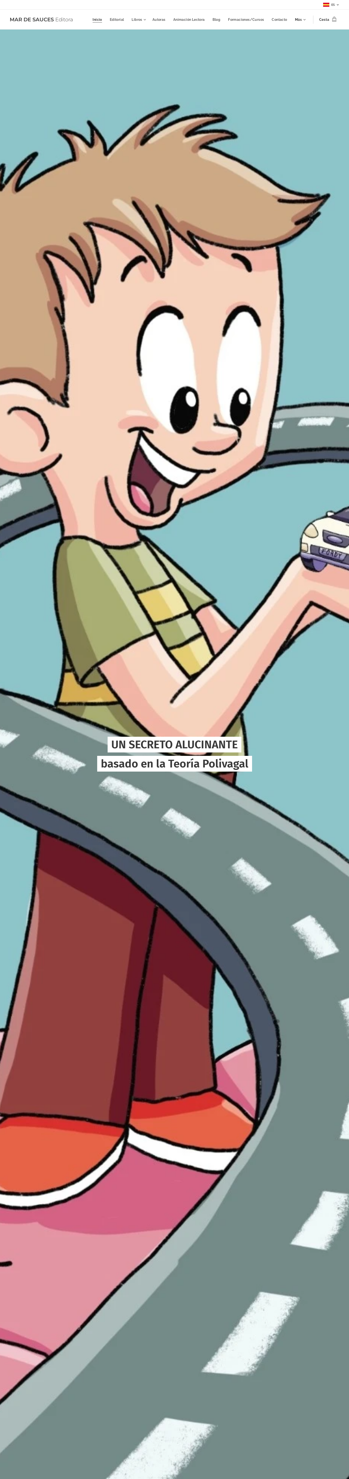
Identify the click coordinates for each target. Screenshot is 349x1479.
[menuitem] (93, 20)
